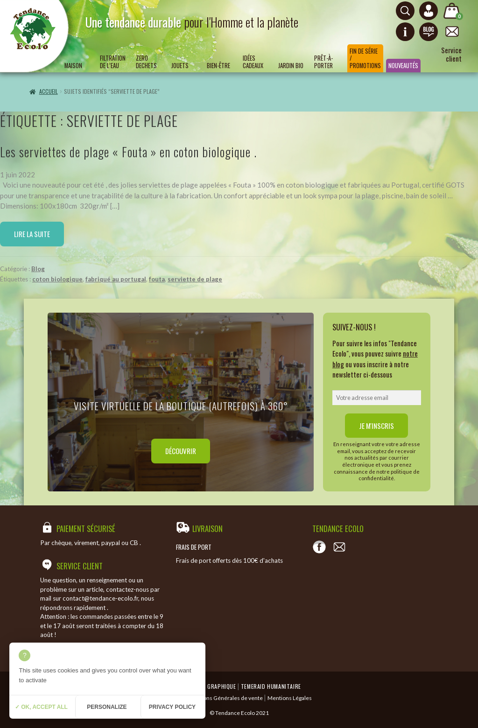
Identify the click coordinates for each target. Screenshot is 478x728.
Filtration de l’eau (113, 62)
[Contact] (339, 547)
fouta (157, 279)
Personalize (107, 707)
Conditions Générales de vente (224, 697)
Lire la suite (32, 234)
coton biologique (57, 279)
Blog (38, 269)
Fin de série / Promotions (365, 58)
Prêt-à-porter (323, 62)
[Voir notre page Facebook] (319, 547)
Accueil (48, 91)
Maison (73, 65)
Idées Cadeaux (253, 62)
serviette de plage (195, 279)
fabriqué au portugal (115, 279)
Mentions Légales (289, 697)
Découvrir (180, 451)
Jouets (180, 65)
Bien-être (218, 65)
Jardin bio (290, 65)
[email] (376, 397)
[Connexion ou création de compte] (428, 10)
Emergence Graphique (206, 686)
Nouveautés (403, 65)
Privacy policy (172, 707)
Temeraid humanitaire (271, 686)
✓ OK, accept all (41, 707)
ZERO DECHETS (146, 62)
